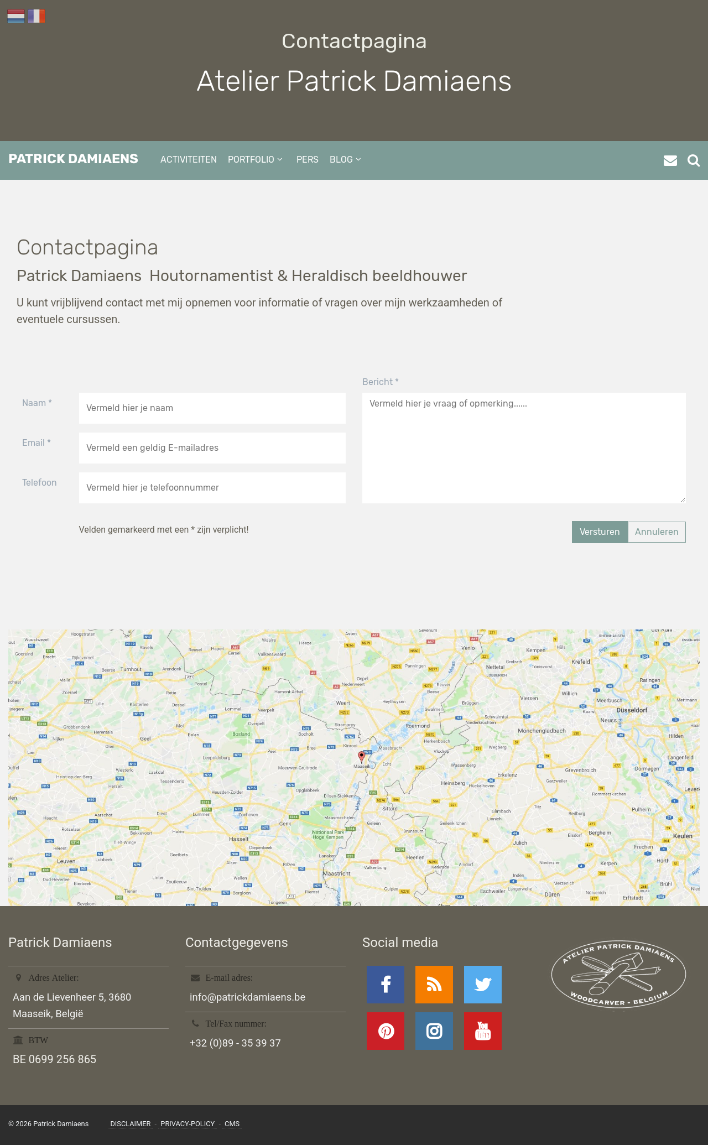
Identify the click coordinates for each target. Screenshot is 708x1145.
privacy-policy (187, 1124)
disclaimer (130, 1124)
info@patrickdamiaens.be (247, 997)
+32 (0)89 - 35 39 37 (235, 1043)
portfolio (251, 159)
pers (307, 159)
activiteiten (188, 159)
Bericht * (380, 382)
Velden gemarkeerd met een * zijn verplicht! (164, 529)
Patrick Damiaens (73, 158)
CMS (232, 1124)
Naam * (37, 403)
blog (341, 159)
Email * (36, 443)
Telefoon (39, 482)
